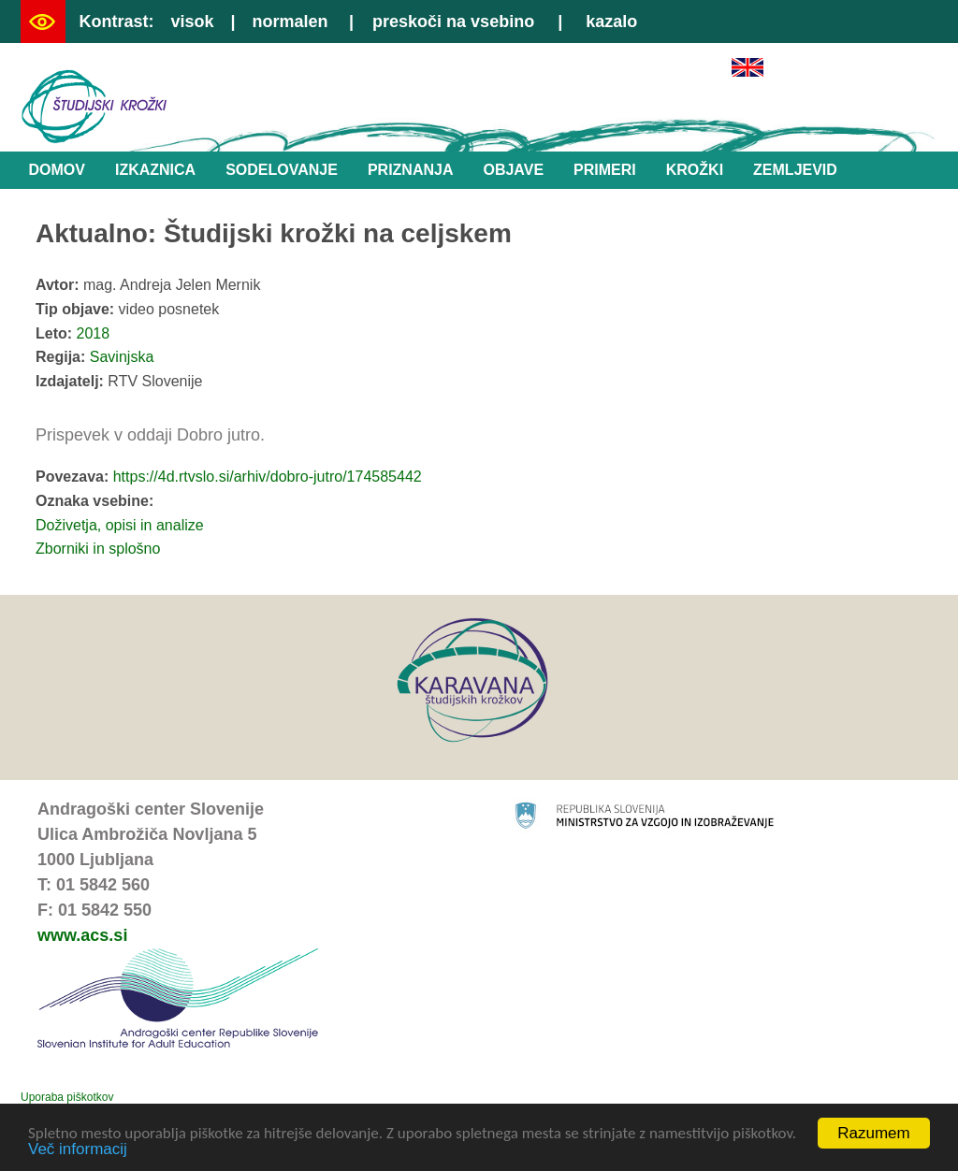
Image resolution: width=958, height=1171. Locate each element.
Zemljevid (795, 170)
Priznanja (411, 170)
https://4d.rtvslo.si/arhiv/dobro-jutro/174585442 (267, 476)
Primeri (604, 170)
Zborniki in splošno (98, 549)
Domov (57, 170)
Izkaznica (155, 170)
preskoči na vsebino (453, 21)
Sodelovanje (281, 170)
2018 (93, 333)
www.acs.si (82, 935)
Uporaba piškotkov (67, 1097)
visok (191, 21)
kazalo (611, 21)
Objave (513, 170)
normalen (290, 21)
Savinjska (121, 357)
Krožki (694, 170)
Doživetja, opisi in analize (120, 525)
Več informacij (77, 1150)
